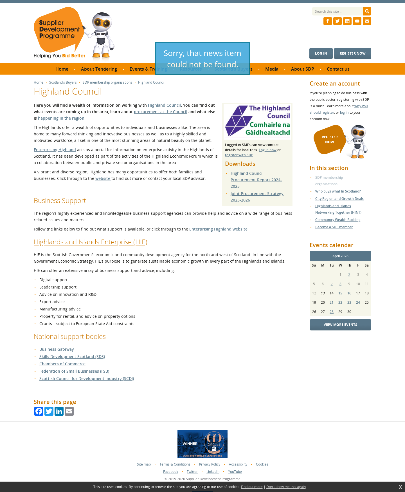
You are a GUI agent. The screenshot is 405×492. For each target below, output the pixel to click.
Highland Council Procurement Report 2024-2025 (256, 180)
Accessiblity (238, 464)
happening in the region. (62, 118)
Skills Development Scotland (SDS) (72, 356)
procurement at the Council (160, 111)
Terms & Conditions (174, 464)
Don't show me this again (286, 487)
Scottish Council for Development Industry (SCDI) (86, 378)
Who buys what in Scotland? (338, 191)
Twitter (192, 471)
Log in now (267, 149)
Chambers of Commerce (62, 363)
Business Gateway (56, 349)
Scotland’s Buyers (63, 82)
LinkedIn (212, 471)
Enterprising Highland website (218, 229)
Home (38, 82)
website (103, 178)
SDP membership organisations (107, 82)
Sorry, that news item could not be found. (202, 59)
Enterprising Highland (55, 149)
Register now (353, 53)
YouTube (235, 471)
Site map (144, 464)
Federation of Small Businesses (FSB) (74, 371)
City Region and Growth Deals (339, 198)
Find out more (252, 487)
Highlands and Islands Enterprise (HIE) (90, 241)
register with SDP (239, 155)
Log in (321, 53)
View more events (340, 324)
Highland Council (151, 82)
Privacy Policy (209, 464)
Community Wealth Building (338, 219)
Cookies (262, 464)
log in (344, 112)
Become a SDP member (334, 227)
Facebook (170, 471)
